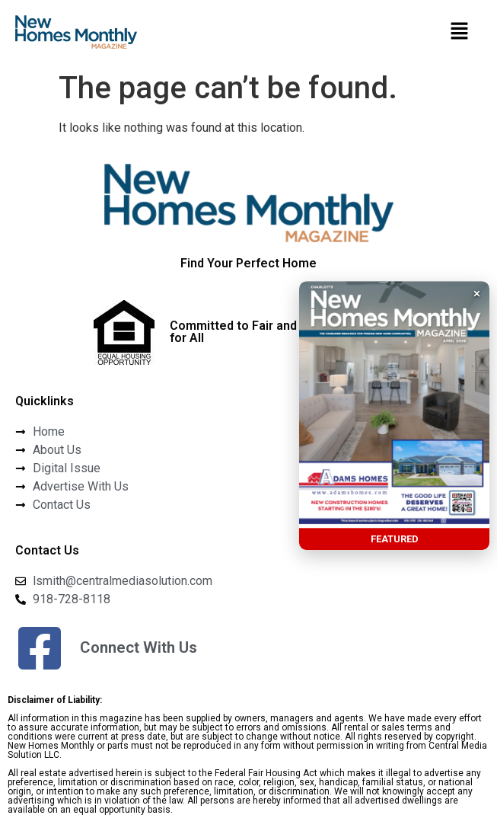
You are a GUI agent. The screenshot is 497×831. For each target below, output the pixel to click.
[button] (459, 32)
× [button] (476, 293)
